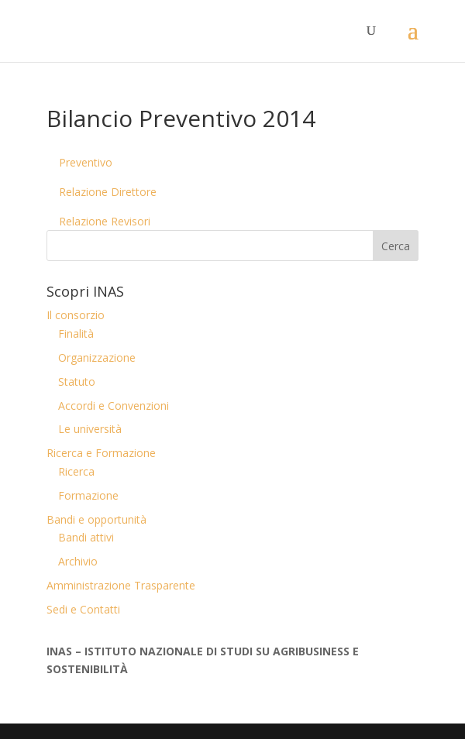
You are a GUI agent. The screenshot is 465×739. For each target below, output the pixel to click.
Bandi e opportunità (96, 519)
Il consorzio (75, 315)
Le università (90, 428)
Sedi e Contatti (83, 609)
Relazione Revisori (104, 221)
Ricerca (76, 471)
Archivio (78, 561)
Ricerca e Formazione (101, 452)
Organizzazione (97, 357)
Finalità (76, 333)
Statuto (76, 381)
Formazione (88, 495)
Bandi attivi (86, 537)
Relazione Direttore (108, 191)
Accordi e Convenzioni (113, 405)
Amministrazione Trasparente (120, 585)
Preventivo (85, 162)
